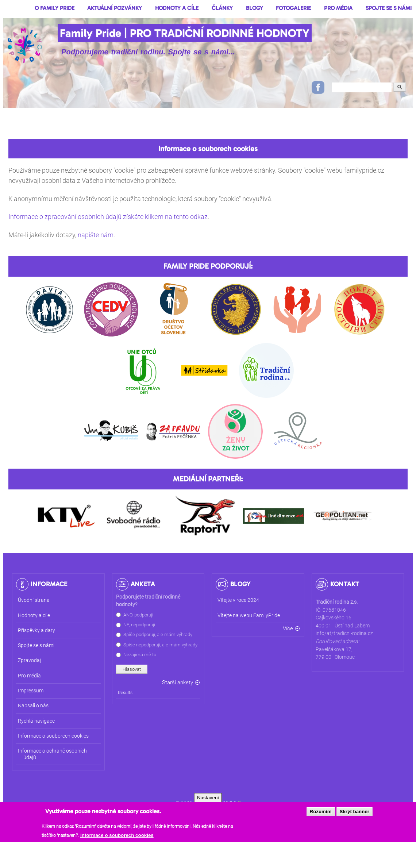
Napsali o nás (33, 706)
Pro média (338, 8)
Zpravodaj (29, 660)
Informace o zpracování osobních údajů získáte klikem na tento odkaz (108, 217)
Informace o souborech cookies (117, 838)
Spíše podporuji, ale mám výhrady (157, 634)
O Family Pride (54, 8)
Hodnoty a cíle (177, 8)
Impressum (30, 691)
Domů (13, 9)
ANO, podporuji (138, 615)
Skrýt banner (354, 814)
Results (125, 692)
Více (288, 628)
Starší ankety (177, 682)
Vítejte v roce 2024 (238, 600)
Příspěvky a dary (36, 630)
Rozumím (321, 814)
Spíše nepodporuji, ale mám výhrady (160, 644)
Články (222, 8)
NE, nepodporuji (139, 624)
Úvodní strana (34, 600)
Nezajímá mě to (139, 654)
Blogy (254, 8)
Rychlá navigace (36, 721)
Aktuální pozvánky (114, 8)
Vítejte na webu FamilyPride (248, 615)
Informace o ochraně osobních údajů (52, 754)
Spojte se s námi (389, 8)
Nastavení (208, 800)
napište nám (95, 235)
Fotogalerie (293, 8)
